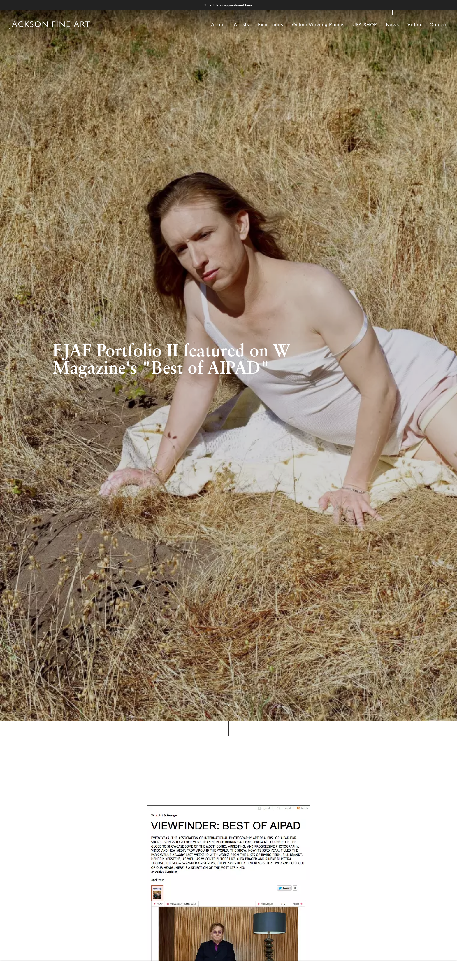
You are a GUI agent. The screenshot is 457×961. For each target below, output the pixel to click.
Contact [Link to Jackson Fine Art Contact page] (439, 24)
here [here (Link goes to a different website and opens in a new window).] (248, 5)
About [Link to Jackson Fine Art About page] (218, 24)
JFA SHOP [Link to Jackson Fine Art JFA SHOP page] (365, 24)
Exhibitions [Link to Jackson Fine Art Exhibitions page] (270, 24)
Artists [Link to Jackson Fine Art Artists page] (241, 24)
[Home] (49, 25)
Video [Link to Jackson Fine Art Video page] (414, 24)
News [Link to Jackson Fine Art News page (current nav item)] (392, 24)
